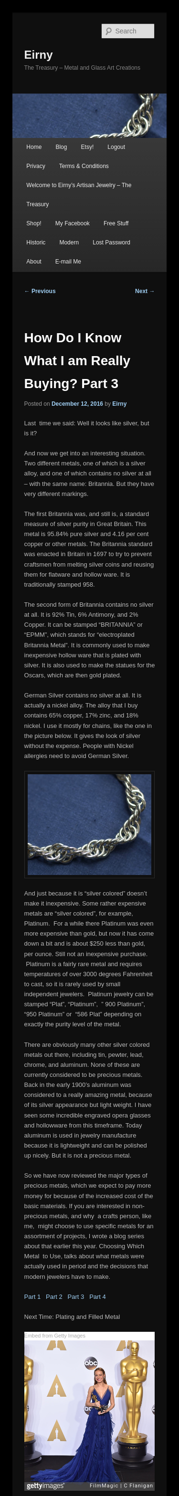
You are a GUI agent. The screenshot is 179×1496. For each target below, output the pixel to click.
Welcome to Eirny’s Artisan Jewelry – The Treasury (78, 195)
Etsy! (87, 147)
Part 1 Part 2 (46, 1296)
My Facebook (72, 223)
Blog (61, 147)
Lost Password (111, 242)
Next (145, 291)
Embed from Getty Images (54, 1335)
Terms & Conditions (84, 166)
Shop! (33, 223)
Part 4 (97, 1296)
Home (34, 147)
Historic (35, 242)
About (33, 261)
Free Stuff (116, 223)
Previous (40, 291)
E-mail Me (68, 261)
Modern (69, 242)
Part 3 (79, 1296)
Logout (116, 147)
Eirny (38, 54)
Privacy (35, 166)
